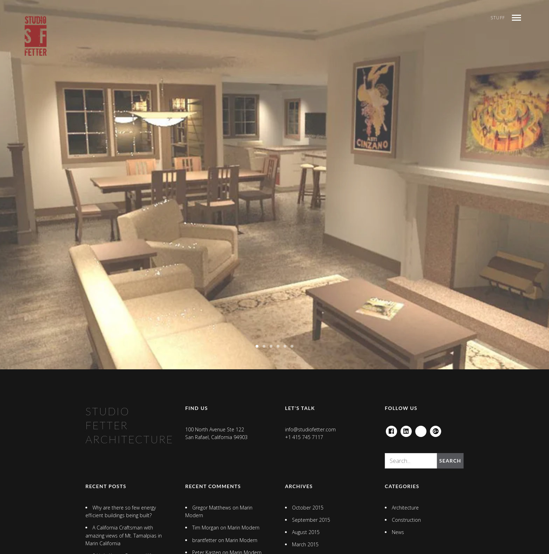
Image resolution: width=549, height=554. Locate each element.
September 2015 (311, 520)
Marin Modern (243, 527)
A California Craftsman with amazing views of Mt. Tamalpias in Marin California (123, 535)
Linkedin (406, 429)
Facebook (391, 429)
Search (450, 461)
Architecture (405, 507)
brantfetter (204, 540)
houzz (420, 429)
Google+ (435, 429)
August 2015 (306, 532)
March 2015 (305, 544)
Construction (406, 520)
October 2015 (308, 507)
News (398, 532)
